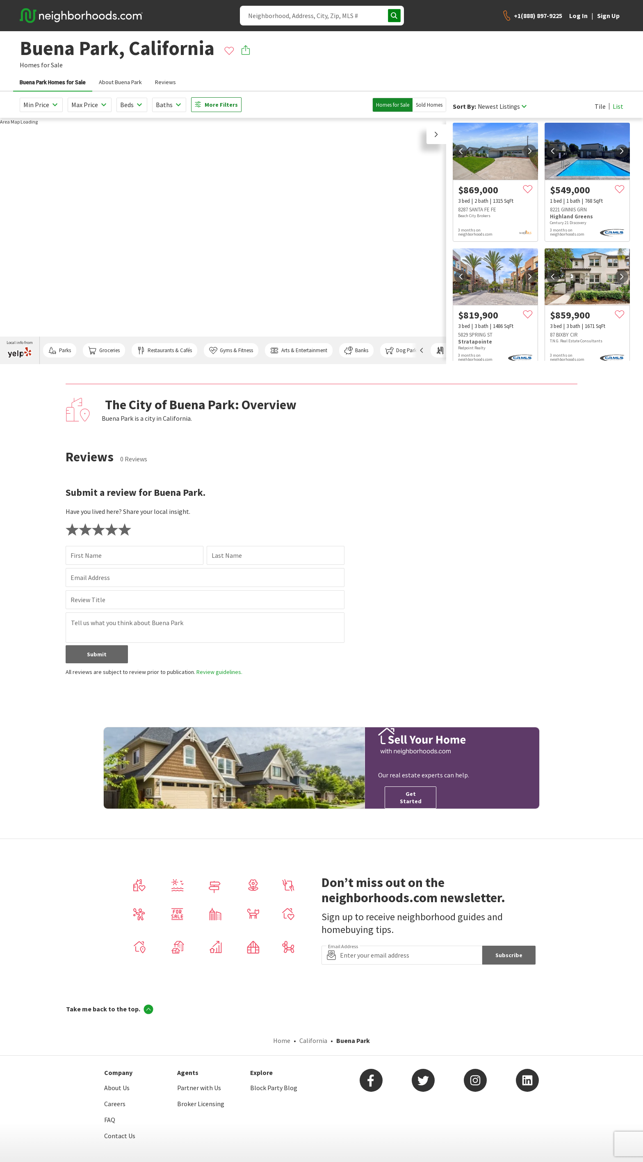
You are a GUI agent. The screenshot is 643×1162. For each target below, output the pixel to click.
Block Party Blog (273, 1088)
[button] (436, 134)
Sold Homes (429, 104)
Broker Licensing (200, 1104)
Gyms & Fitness (231, 350)
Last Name (227, 555)
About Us (117, 1088)
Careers (114, 1104)
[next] (529, 151)
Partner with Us (199, 1088)
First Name (86, 555)
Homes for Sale (392, 104)
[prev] (460, 151)
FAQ (109, 1120)
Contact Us (119, 1136)
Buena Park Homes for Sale (53, 82)
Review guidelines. (219, 672)
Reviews (165, 82)
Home (281, 1040)
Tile (600, 106)
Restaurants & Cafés (164, 350)
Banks (356, 350)
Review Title (88, 599)
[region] (223, 241)
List (618, 106)
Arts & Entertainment (298, 350)
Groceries (103, 350)
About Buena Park (120, 82)
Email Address (90, 577)
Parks (59, 350)
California (313, 1040)
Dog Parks (402, 350)
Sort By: (464, 106)
